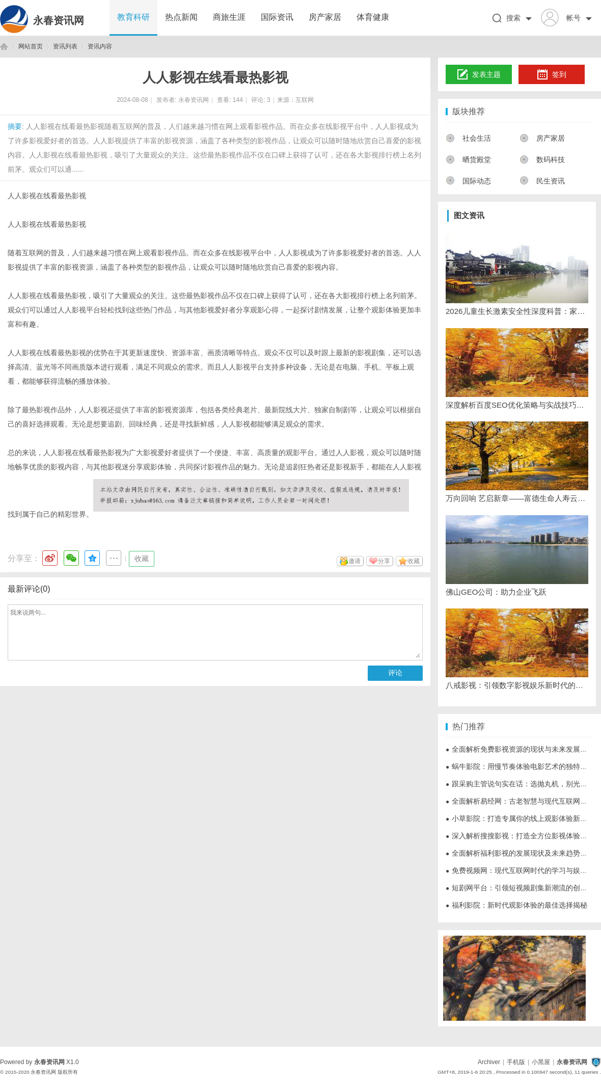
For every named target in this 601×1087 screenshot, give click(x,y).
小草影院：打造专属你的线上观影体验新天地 (520, 818)
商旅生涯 (229, 17)
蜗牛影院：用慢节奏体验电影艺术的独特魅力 (520, 766)
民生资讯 (542, 181)
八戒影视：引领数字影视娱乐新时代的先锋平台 (517, 685)
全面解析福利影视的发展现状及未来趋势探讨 (520, 853)
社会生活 (468, 138)
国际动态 (468, 181)
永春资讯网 (58, 20)
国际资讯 (277, 17)
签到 (551, 75)
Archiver (489, 1062)
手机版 (516, 1062)
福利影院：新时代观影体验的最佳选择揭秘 (516, 905)
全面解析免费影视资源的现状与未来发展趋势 (520, 749)
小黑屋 (541, 1062)
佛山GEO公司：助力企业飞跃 (496, 592)
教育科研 (133, 17)
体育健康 (373, 17)
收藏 (141, 558)
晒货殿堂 (468, 159)
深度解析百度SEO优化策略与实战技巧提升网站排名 (517, 405)
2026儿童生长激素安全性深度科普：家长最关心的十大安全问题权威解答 (517, 311)
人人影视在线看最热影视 (47, 196)
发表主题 (479, 75)
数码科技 (542, 159)
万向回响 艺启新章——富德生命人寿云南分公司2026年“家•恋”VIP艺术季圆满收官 (517, 498)
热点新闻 (181, 17)
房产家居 (325, 17)
